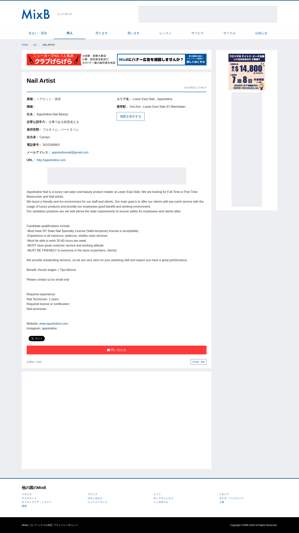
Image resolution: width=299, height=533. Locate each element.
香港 (24, 506)
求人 (70, 33)
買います (133, 33)
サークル (229, 33)
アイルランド (29, 498)
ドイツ (157, 494)
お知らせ (261, 33)
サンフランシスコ (163, 498)
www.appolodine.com (53, 323)
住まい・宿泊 (38, 33)
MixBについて (29, 525)
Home (25, 45)
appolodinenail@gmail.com (70, 152)
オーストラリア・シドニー (36, 502)
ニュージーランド (97, 502)
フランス (92, 494)
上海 (221, 502)
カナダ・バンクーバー (231, 498)
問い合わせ (116, 350)
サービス (197, 33)
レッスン (165, 33)
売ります (102, 33)
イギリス (27, 494)
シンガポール (160, 502)
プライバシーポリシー (65, 525)
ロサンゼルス (95, 498)
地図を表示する (130, 116)
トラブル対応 (45, 525)
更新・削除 (199, 362)
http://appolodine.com (51, 160)
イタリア (224, 494)
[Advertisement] (207, 14)
